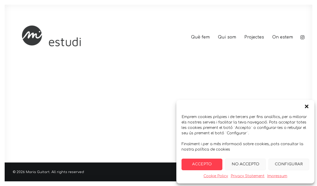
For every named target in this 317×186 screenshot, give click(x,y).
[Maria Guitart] (74, 37)
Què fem (200, 37)
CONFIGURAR (289, 164)
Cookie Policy (215, 176)
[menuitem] (200, 37)
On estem (282, 37)
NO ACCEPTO (245, 164)
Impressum (277, 176)
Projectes (254, 37)
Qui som (227, 37)
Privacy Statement (248, 176)
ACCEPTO (202, 164)
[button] (306, 106)
